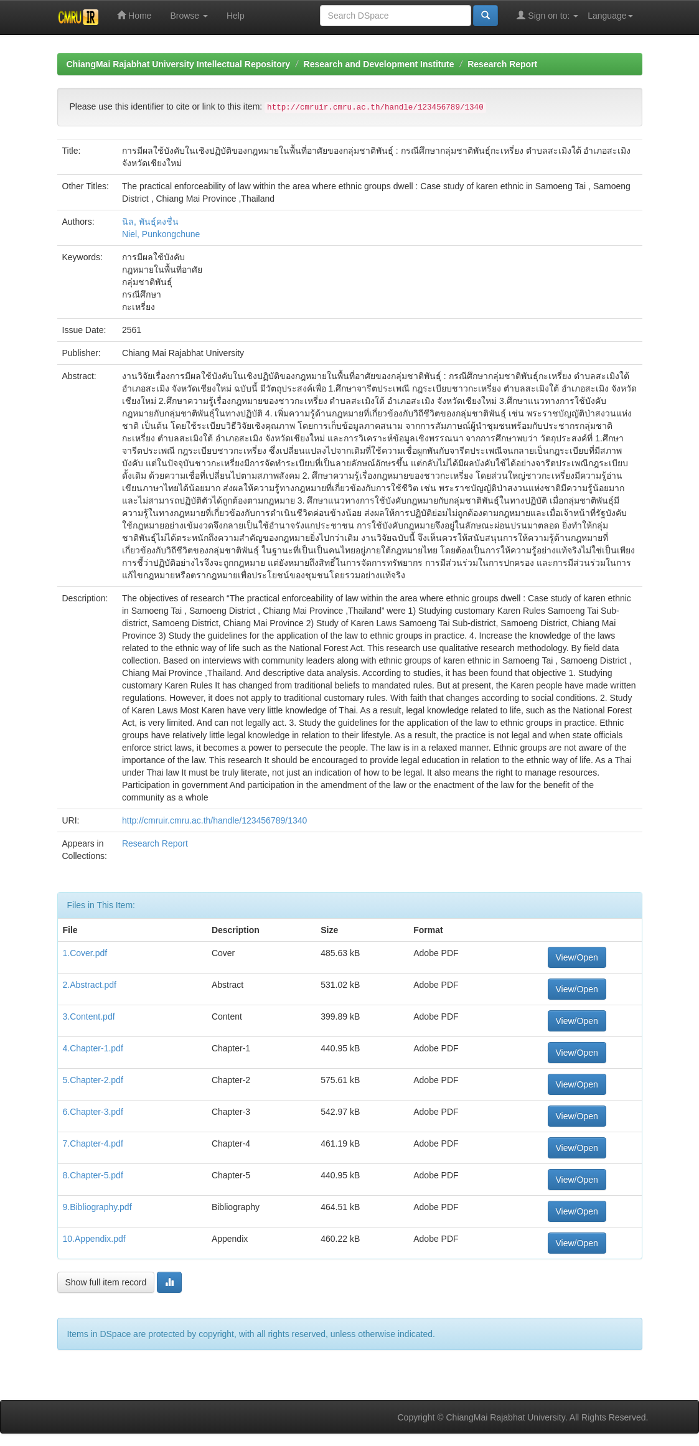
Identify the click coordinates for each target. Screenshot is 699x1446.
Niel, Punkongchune (161, 234)
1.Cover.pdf (85, 953)
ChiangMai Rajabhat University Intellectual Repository (178, 64)
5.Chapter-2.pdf (93, 1080)
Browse (189, 16)
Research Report (502, 64)
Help (236, 16)
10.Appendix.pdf (94, 1239)
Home (134, 15)
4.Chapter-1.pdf (93, 1048)
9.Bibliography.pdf (97, 1207)
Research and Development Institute (379, 64)
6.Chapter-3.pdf (93, 1112)
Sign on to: (547, 15)
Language (610, 16)
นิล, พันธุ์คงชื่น (150, 222)
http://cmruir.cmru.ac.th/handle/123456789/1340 (214, 820)
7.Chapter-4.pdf (93, 1143)
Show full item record (106, 1282)
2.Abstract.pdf (89, 985)
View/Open (577, 957)
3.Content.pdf (89, 1016)
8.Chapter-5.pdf (93, 1175)
